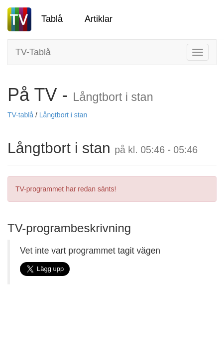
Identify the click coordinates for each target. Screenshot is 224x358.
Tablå (52, 19)
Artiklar (98, 19)
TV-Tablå (33, 52)
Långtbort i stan (63, 115)
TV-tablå (20, 115)
